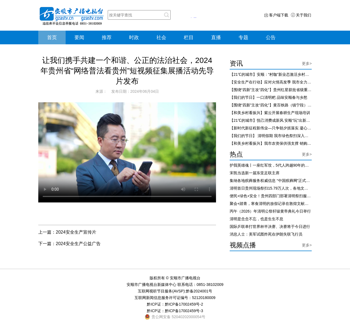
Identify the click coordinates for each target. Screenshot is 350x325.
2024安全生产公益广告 (78, 243)
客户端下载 (278, 15)
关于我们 (303, 15)
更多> (307, 63)
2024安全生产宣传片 (76, 232)
